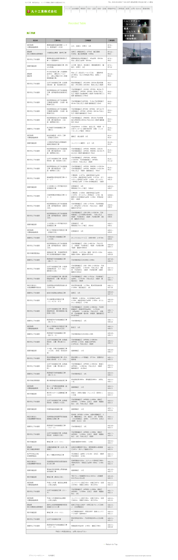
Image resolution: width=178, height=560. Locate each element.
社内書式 (51, 555)
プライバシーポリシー (36, 555)
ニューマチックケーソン (137, 23)
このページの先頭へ (110, 544)
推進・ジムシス (137, 30)
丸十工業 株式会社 (46, 11)
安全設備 (137, 37)
